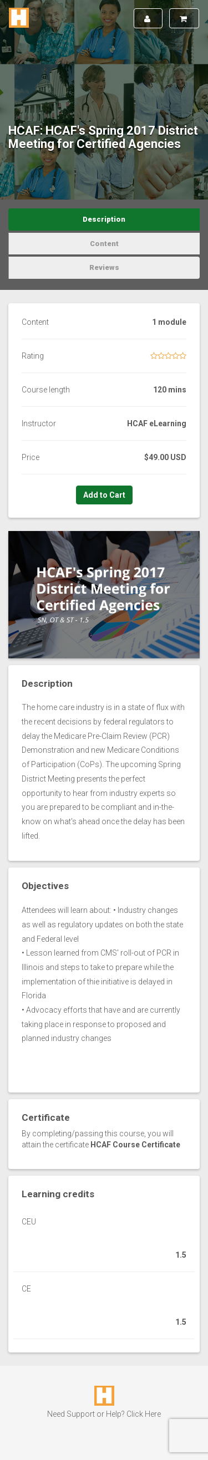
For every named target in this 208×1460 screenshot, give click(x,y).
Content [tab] (104, 243)
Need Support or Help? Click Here (104, 1414)
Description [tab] (104, 219)
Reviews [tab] (104, 267)
